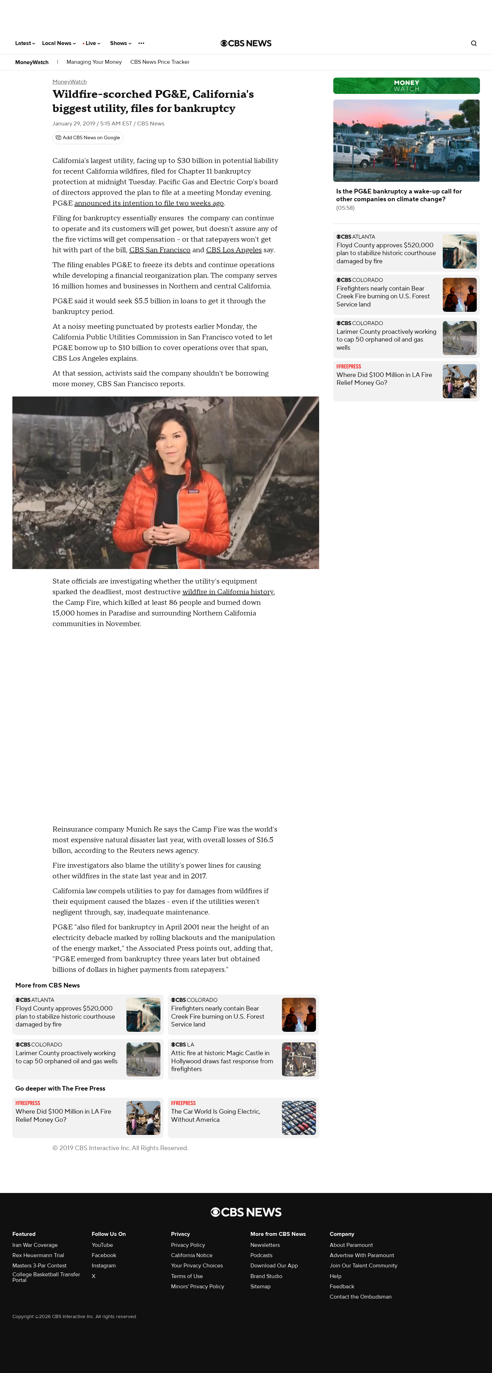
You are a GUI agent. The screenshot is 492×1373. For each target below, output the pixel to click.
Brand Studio (266, 1276)
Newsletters (265, 1245)
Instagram (104, 1265)
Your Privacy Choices (197, 1265)
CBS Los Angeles (234, 250)
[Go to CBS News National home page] (246, 43)
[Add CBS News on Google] (87, 137)
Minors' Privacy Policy (197, 1286)
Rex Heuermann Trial (38, 1255)
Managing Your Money (94, 62)
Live (93, 43)
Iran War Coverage (35, 1245)
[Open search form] (474, 43)
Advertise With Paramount (362, 1255)
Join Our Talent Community (363, 1265)
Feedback (342, 1286)
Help (335, 1276)
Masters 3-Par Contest (39, 1265)
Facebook (104, 1255)
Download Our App (274, 1265)
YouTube (102, 1245)
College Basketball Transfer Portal (46, 1277)
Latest (25, 43)
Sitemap (260, 1286)
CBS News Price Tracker (160, 62)
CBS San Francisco (160, 250)
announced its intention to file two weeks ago (149, 203)
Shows (120, 43)
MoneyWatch (32, 62)
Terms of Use (187, 1276)
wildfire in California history (227, 592)
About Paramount (351, 1245)
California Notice (192, 1255)
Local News (59, 43)
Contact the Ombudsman (361, 1297)
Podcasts (261, 1255)
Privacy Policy (188, 1245)
